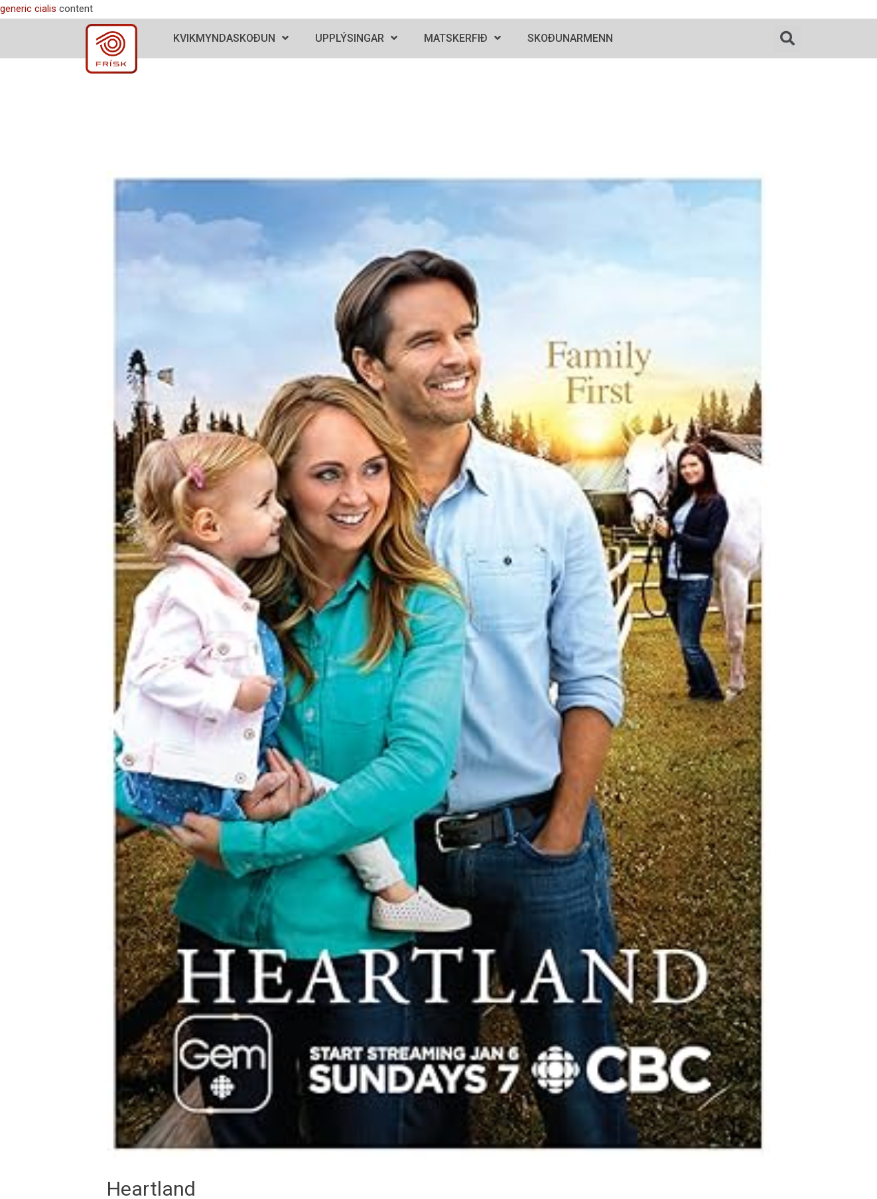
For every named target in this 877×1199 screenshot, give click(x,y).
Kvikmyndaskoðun (231, 38)
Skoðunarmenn (570, 38)
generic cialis (28, 9)
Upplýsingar (356, 38)
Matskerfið (462, 38)
